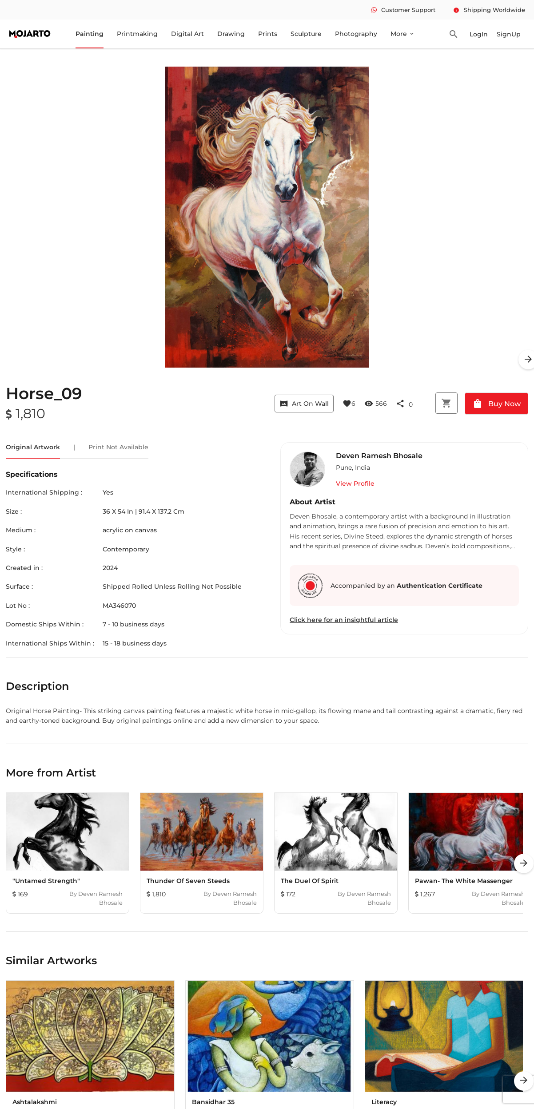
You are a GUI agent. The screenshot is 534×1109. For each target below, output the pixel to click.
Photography (356, 34)
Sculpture (306, 34)
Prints (267, 34)
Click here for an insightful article (344, 620)
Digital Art (187, 34)
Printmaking (137, 34)
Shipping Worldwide (489, 9)
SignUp (509, 34)
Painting (90, 34)
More (403, 34)
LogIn (479, 34)
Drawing (231, 34)
